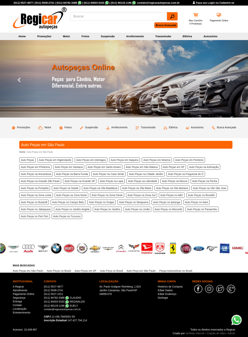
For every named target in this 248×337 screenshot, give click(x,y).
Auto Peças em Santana (69, 167)
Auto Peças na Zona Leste (36, 195)
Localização (20, 308)
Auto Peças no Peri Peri (34, 216)
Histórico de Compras (170, 286)
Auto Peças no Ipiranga (166, 202)
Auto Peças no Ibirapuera (133, 202)
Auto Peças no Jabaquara (36, 209)
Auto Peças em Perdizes (189, 159)
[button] (18, 79)
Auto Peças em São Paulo (28, 270)
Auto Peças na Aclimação (204, 167)
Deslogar (163, 297)
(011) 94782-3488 (66, 2)
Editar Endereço (167, 294)
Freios (85, 36)
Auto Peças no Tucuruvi (67, 216)
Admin (231, 333)
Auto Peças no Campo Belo (68, 202)
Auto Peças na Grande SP (80, 181)
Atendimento (20, 290)
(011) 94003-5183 (94, 2)
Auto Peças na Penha (204, 181)
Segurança (19, 297)
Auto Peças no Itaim (196, 202)
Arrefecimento (135, 36)
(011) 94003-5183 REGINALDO (64, 301)
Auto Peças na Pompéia (35, 188)
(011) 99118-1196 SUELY (61, 305)
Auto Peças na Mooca (174, 181)
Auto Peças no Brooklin (201, 195)
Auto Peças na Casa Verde (108, 174)
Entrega (17, 301)
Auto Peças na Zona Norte (71, 195)
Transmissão (163, 36)
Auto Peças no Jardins (107, 209)
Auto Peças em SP (174, 167)
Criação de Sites (216, 333)
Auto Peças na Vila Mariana (172, 188)
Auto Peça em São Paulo (141, 270)
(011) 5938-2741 (44, 2)
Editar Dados (165, 290)
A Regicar (18, 286)
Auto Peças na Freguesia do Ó (185, 174)
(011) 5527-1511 (53, 294)
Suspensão (108, 36)
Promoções (44, 36)
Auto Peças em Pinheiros (35, 167)
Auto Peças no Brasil (59, 270)
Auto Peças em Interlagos (91, 159)
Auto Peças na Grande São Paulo (40, 181)
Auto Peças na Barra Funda (72, 174)
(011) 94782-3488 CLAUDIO (62, 297)
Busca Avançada (166, 25)
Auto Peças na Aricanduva (36, 174)
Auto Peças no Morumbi (168, 209)
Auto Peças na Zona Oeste (107, 195)
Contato (17, 305)
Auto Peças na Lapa (111, 181)
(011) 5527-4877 (23, 2)
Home (22, 36)
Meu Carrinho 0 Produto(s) (195, 22)
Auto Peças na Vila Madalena (100, 188)
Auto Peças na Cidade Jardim (146, 174)
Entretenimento (21, 312)
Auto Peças (27, 159)
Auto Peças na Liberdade (142, 181)
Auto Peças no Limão (137, 209)
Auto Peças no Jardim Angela (72, 209)
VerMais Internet (195, 333)
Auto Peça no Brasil (111, 270)
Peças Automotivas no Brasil (175, 270)
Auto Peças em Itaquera (124, 159)
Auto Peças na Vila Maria (136, 188)
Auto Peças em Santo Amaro (104, 167)
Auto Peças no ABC (171, 195)
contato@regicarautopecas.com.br (62, 309)
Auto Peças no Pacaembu (202, 209)
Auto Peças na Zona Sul (142, 195)
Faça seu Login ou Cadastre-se (213, 2)
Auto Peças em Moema (156, 159)
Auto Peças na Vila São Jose (209, 188)
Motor (66, 36)
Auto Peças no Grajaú (101, 202)
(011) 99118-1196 (121, 2)
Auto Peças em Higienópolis (55, 159)
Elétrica (187, 36)
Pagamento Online (219, 20)
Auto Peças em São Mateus (142, 167)
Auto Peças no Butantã (34, 202)
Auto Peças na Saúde (65, 188)
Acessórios (210, 36)
